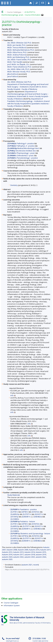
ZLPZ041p (14, 516)
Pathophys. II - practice (21, 146)
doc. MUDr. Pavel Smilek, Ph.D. (19, 59)
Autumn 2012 (7, 552)
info (12, 395)
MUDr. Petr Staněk (14, 62)
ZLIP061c (24, 512)
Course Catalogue (14, 12)
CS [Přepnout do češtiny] (42, 2)
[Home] (31, 3)
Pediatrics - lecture (22, 521)
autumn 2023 (29, 557)
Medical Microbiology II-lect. (23, 148)
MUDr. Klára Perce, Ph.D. (17, 52)
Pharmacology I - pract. (21, 153)
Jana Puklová (12, 76)
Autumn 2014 (29, 552)
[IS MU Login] (49, 3)
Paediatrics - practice (23, 509)
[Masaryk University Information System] (6, 3)
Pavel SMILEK (29, 398)
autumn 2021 (27, 564)
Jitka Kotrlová (12, 74)
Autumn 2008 (12, 549)
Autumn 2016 (7, 554)
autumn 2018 (29, 554)
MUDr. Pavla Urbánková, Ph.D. (19, 67)
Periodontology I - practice (22, 158)
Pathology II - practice (20, 143)
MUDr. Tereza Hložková (16, 47)
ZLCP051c (14, 512)
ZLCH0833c (14, 519)
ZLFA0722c (35, 512)
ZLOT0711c (27, 514)
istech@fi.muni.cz (12, 641)
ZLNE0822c (37, 516)
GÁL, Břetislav (15, 438)
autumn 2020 (7, 557)
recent (35, 564)
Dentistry (14, 185)
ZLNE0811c (26, 516)
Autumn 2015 (41, 552)
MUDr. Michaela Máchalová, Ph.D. (20, 50)
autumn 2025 (7, 559)
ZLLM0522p (14, 514)
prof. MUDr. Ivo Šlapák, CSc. (18, 64)
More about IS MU (16, 623)
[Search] (37, 3)
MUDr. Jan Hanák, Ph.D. (16, 45)
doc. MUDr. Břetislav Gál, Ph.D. (19, 42)
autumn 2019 (41, 554)
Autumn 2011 (45, 549)
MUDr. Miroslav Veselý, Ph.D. (18, 71)
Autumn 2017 (18, 554)
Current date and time (40, 641)
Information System (12, 605)
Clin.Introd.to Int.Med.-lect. (21, 150)
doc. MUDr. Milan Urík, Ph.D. (18, 69)
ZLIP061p (24, 536)
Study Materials (13, 495)
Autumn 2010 (34, 549)
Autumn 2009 (23, 549)
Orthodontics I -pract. (20, 155)
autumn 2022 (18, 557)
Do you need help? (13, 638)
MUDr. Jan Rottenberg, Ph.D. (18, 57)
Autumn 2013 (18, 552)
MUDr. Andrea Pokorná (16, 55)
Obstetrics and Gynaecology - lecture (30, 533)
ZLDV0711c (38, 514)
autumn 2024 (41, 557)
